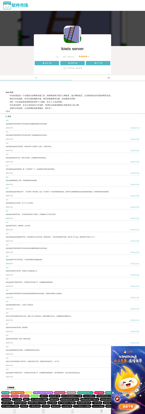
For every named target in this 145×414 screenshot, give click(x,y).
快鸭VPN (44, 396)
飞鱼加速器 (97, 403)
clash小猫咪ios (89, 396)
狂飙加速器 (25, 396)
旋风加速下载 (54, 396)
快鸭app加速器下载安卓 (89, 399)
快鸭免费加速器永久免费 (106, 396)
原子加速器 (99, 393)
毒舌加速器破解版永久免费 (71, 396)
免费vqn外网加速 (17, 393)
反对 (136, 128)
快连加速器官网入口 (85, 393)
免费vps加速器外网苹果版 (43, 393)
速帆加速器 (54, 399)
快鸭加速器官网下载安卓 (69, 399)
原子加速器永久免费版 (39, 399)
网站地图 (5, 393)
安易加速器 (6, 399)
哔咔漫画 (34, 396)
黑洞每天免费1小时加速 (37, 403)
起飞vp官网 (17, 399)
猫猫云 (26, 399)
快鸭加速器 (110, 393)
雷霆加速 (14, 396)
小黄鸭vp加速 (35, 406)
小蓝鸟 (28, 393)
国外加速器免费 (20, 403)
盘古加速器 (52, 403)
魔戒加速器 (56, 406)
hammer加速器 (98, 406)
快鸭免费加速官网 (107, 399)
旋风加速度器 (60, 393)
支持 (131, 128)
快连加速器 (71, 393)
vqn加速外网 (67, 406)
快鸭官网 (24, 406)
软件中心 (5, 396)
